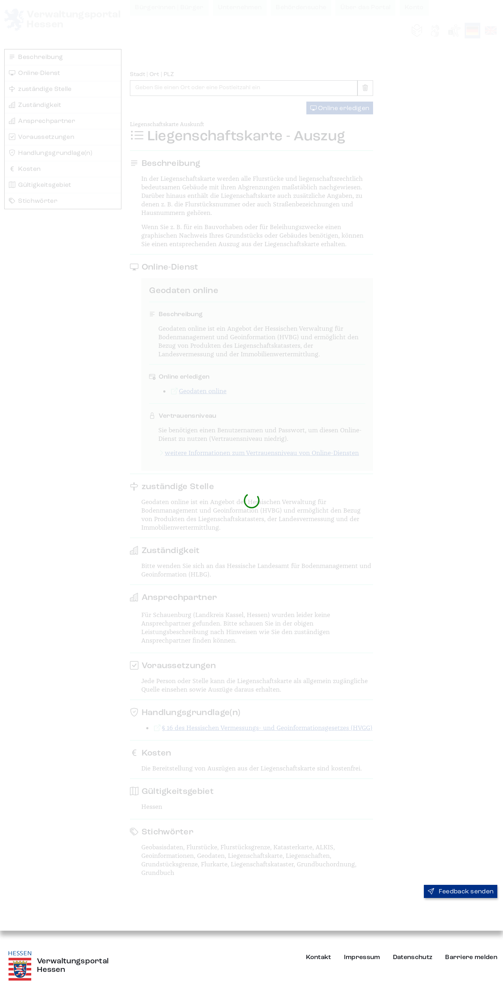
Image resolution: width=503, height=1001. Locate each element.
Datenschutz (413, 957)
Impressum (362, 957)
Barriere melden (471, 957)
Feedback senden (460, 891)
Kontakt (318, 957)
